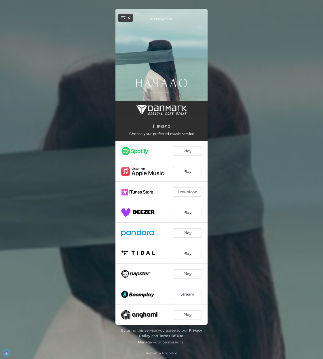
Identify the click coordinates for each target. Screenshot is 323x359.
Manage (145, 342)
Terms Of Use (171, 336)
